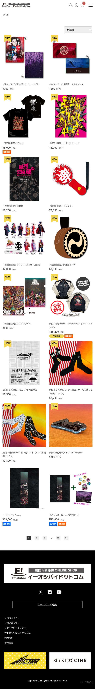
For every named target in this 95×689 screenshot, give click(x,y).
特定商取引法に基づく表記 (18, 632)
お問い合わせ (11, 622)
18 (58, 538)
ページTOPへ (86, 682)
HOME (5, 15)
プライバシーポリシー (15, 627)
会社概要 (9, 642)
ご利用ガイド (11, 617)
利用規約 (9, 637)
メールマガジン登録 (47, 604)
